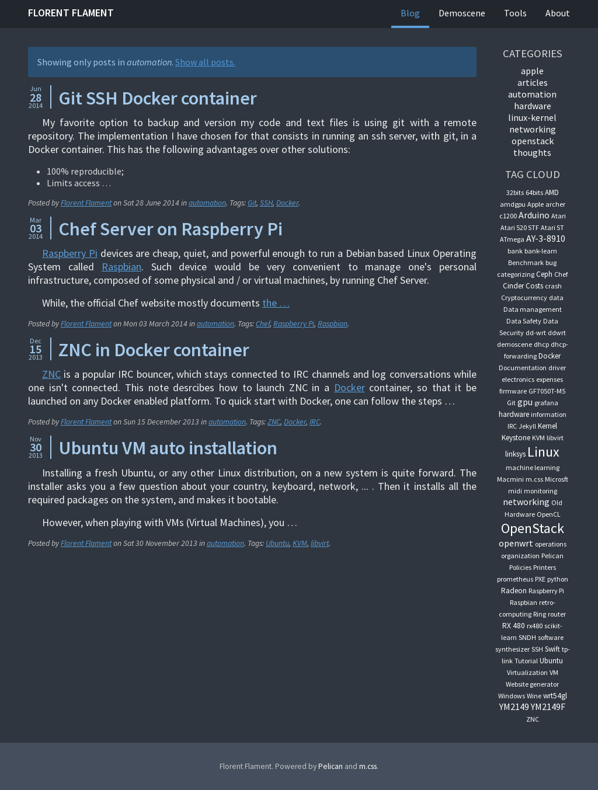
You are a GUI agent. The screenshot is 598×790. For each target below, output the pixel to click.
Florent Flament (71, 12)
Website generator (532, 684)
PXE (540, 579)
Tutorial (526, 660)
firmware (513, 391)
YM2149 (514, 706)
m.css (534, 479)
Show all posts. (205, 62)
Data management (532, 309)
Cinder (513, 286)
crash (553, 285)
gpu (525, 402)
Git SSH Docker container (157, 98)
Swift (552, 649)
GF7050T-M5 (547, 391)
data (556, 297)
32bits (515, 192)
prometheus (515, 579)
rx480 (535, 625)
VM (554, 672)
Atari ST (552, 227)
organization (520, 555)
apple (532, 70)
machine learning (532, 467)
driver (557, 367)
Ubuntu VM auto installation (167, 448)
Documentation (523, 367)
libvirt (320, 543)
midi (515, 490)
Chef (263, 324)
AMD (552, 192)
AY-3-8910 (545, 238)
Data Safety (523, 320)
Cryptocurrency (524, 297)
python (557, 579)
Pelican (552, 555)
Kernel (547, 426)
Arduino (534, 215)
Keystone (516, 438)
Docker (287, 203)
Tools (515, 13)
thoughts (532, 152)
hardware (532, 106)
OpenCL (549, 514)
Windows (511, 695)
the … (276, 302)
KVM (300, 543)
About (557, 13)
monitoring (540, 490)
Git (252, 203)
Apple (535, 204)
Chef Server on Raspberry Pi (170, 229)
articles (532, 82)
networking (532, 129)
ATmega (512, 239)
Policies (520, 567)
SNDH (527, 637)
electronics (518, 379)
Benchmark (526, 262)
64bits (534, 192)
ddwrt (557, 332)
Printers (544, 567)
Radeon (514, 591)
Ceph (544, 274)
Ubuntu (277, 543)
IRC (315, 422)
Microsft (556, 479)
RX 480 (513, 626)
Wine (534, 695)
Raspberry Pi (70, 253)
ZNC (51, 374)
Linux (543, 452)
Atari (558, 215)
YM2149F (548, 706)
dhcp (541, 344)
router (557, 614)
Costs (534, 286)
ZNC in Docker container (153, 349)
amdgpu (513, 204)
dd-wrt (536, 332)
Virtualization (527, 672)
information (548, 414)
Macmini (510, 479)
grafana (546, 402)
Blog (410, 13)
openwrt (516, 543)
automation (207, 203)
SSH (266, 203)
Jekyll (527, 426)
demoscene (514, 344)
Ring (539, 614)
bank (515, 250)
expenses (549, 379)
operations (550, 544)
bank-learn (540, 250)
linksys (515, 454)
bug (551, 262)
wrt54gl (555, 696)
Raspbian (121, 266)
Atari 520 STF (519, 227)
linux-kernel (532, 117)
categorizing (515, 274)
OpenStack (533, 141)
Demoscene (462, 13)
